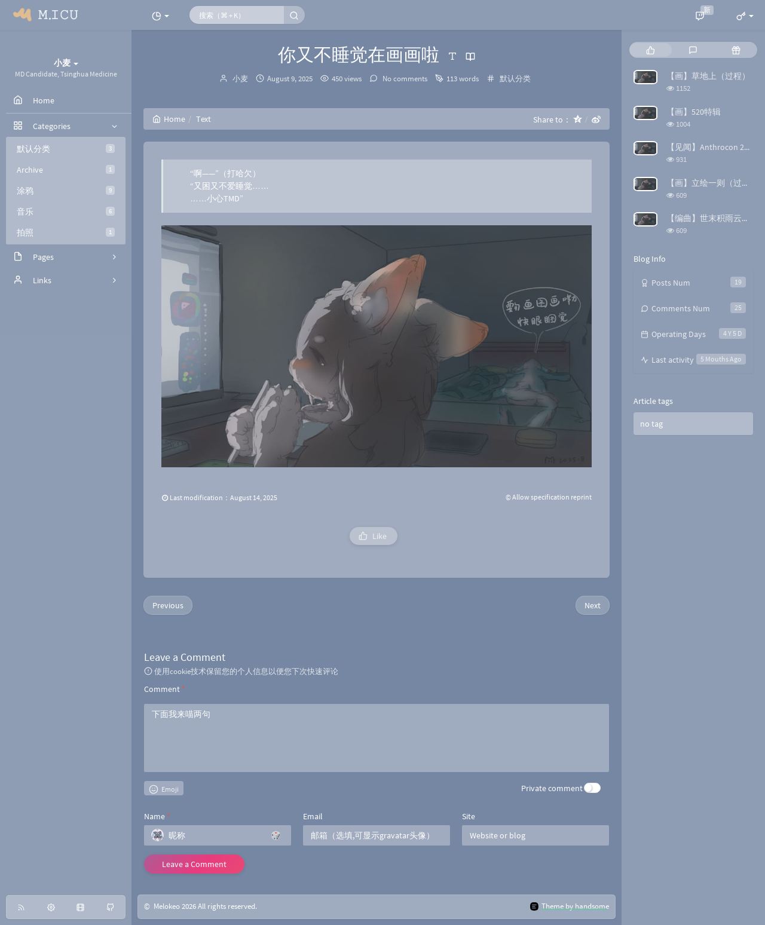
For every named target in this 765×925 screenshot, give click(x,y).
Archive (66, 169)
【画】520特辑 (693, 111)
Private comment (552, 788)
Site (468, 816)
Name (157, 816)
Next (593, 605)
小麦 (240, 78)
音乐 (66, 211)
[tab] (650, 50)
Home (168, 119)
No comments (404, 78)
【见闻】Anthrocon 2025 (711, 147)
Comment (164, 689)
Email (313, 816)
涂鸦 (66, 190)
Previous (167, 605)
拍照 (66, 232)
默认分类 (66, 148)
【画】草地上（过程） (708, 76)
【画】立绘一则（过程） (712, 182)
